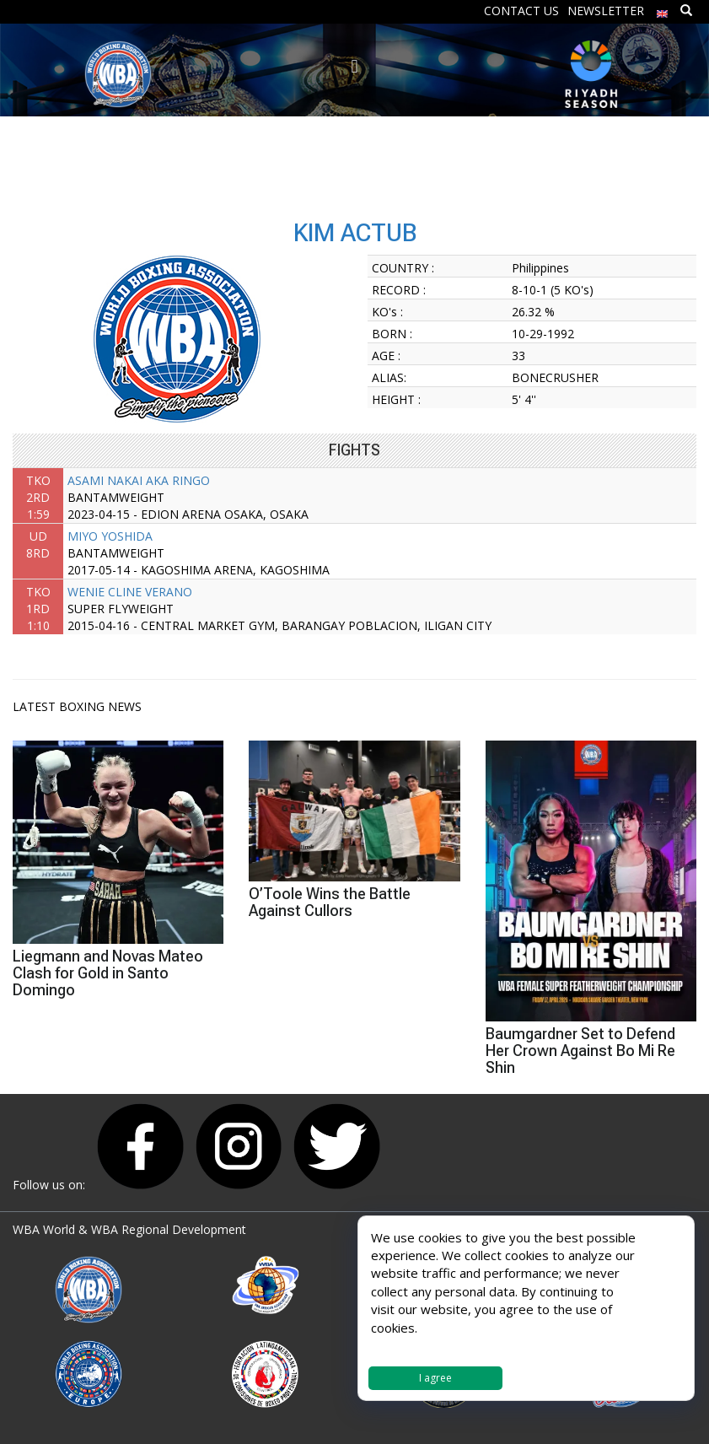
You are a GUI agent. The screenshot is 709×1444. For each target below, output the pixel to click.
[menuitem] (662, 10)
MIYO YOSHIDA (110, 536)
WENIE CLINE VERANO (129, 592)
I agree (435, 1378)
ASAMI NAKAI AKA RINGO (138, 480)
